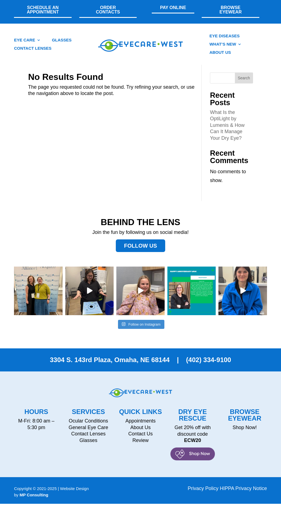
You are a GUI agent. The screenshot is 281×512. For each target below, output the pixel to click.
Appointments (140, 429)
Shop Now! (245, 435)
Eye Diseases (224, 36)
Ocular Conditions (88, 429)
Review (140, 448)
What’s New (222, 44)
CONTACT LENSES (32, 48)
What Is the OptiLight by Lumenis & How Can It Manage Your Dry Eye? (227, 133)
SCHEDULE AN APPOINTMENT (43, 9)
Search (244, 86)
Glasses (88, 448)
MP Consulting (33, 503)
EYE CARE (24, 40)
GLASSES (62, 40)
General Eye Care (88, 435)
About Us (220, 53)
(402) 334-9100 (207, 368)
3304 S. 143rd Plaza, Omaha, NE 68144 (110, 368)
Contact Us (140, 442)
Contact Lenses (88, 442)
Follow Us (140, 254)
